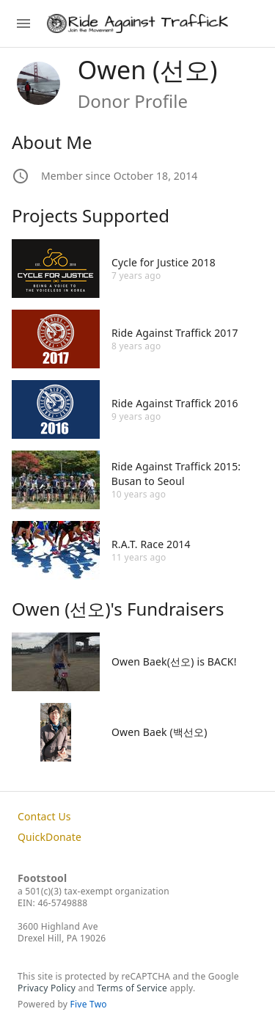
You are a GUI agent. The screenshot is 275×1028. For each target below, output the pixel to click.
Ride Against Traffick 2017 (174, 333)
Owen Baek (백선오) (159, 732)
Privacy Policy (47, 988)
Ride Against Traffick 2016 (174, 403)
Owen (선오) (148, 70)
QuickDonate (49, 837)
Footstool (42, 878)
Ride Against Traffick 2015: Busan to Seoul (176, 473)
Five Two (88, 1004)
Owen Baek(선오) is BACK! (174, 661)
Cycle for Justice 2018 (163, 262)
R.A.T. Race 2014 (151, 544)
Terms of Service (132, 988)
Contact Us (44, 816)
